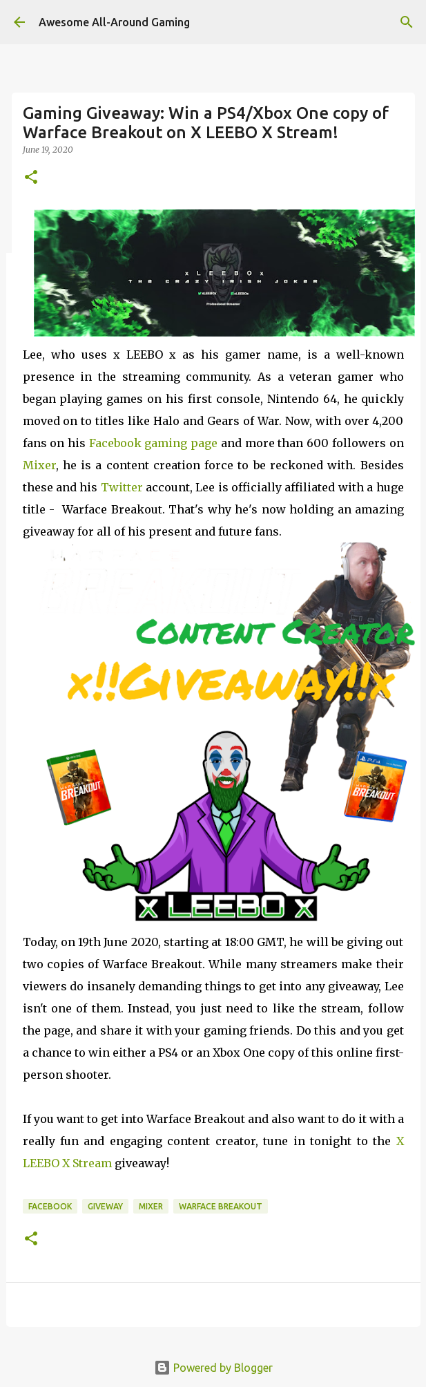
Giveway (105, 1206)
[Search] (406, 22)
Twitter (122, 487)
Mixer (39, 465)
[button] (31, 178)
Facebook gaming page (153, 443)
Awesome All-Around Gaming (114, 22)
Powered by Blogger (213, 1367)
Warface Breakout (220, 1206)
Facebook (50, 1206)
